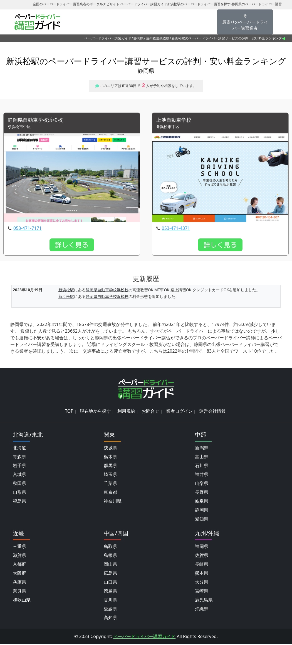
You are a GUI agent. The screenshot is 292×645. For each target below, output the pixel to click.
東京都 (110, 493)
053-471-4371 (176, 229)
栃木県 (110, 457)
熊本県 (201, 574)
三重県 (19, 547)
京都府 (19, 565)
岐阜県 (201, 502)
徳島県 (110, 592)
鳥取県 (110, 547)
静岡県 (138, 38)
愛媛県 (110, 609)
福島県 (19, 502)
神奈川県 (113, 502)
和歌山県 (22, 600)
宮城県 (19, 475)
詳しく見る (71, 245)
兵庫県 (19, 583)
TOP (69, 412)
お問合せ (150, 412)
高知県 (110, 618)
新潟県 (201, 448)
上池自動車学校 (175, 120)
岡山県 (110, 565)
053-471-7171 (27, 229)
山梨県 (201, 484)
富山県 (201, 457)
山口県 (110, 583)
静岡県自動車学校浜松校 (38, 120)
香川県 (110, 600)
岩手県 (19, 466)
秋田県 (19, 484)
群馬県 (110, 466)
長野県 (201, 493)
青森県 (19, 457)
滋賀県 (19, 556)
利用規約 (126, 412)
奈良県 (19, 592)
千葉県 (110, 484)
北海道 (19, 448)
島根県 (110, 556)
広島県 (110, 574)
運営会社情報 (212, 412)
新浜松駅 (66, 290)
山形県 (19, 493)
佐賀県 (201, 556)
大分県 (201, 583)
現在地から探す (95, 412)
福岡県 (201, 547)
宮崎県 (201, 592)
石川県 (201, 466)
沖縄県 (201, 609)
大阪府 (19, 574)
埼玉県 (110, 475)
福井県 (201, 475)
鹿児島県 (204, 600)
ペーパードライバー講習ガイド (108, 38)
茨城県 (110, 448)
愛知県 (201, 520)
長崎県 (201, 565)
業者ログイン (179, 412)
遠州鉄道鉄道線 (157, 38)
